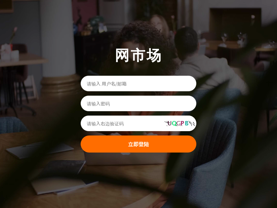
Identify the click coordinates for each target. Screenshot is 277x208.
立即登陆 (138, 144)
